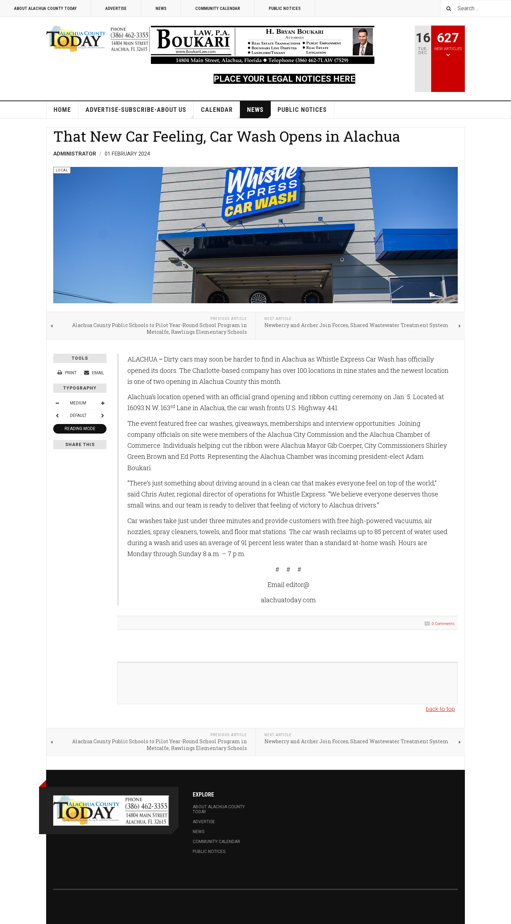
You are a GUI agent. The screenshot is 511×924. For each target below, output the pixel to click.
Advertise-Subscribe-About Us (140, 112)
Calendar (220, 112)
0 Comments (443, 623)
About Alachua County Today (45, 8)
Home (62, 109)
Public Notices (285, 8)
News (160, 8)
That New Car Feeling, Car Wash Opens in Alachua (226, 136)
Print (67, 372)
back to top (440, 709)
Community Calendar (217, 8)
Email (94, 372)
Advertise (116, 8)
